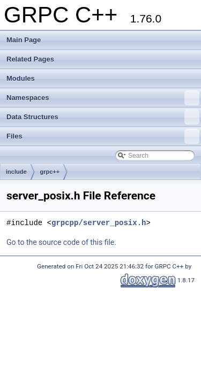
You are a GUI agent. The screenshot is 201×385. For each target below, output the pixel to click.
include (16, 171)
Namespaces (102, 97)
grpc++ (50, 171)
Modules (20, 78)
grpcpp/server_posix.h (98, 223)
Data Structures (102, 117)
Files (102, 136)
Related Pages (30, 59)
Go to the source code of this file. (61, 242)
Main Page (23, 40)
